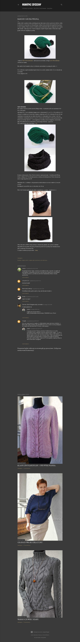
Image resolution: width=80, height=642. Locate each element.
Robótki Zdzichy (31, 4)
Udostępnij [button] (20, 258)
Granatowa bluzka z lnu (30, 542)
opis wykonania (36, 260)
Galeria (49, 8)
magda (24, 321)
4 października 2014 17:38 (32, 268)
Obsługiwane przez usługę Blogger (40, 632)
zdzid (28, 309)
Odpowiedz (25, 277)
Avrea (23, 296)
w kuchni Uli (25, 280)
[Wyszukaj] (61, 4)
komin (26, 260)
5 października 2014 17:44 (35, 280)
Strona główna (27, 8)
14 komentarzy (27, 468)
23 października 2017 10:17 (36, 328)
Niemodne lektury (27, 288)
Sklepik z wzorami (40, 8)
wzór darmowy (43, 260)
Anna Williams (45, 635)
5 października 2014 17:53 (38, 288)
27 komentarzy (27, 545)
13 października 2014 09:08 (32, 296)
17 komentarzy (27, 622)
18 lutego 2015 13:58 (47, 304)
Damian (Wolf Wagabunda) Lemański (32, 304)
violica (23, 268)
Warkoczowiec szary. (28, 619)
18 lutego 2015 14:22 (34, 309)
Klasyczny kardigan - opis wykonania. (37, 465)
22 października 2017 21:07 (33, 321)
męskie (30, 260)
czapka (23, 260)
